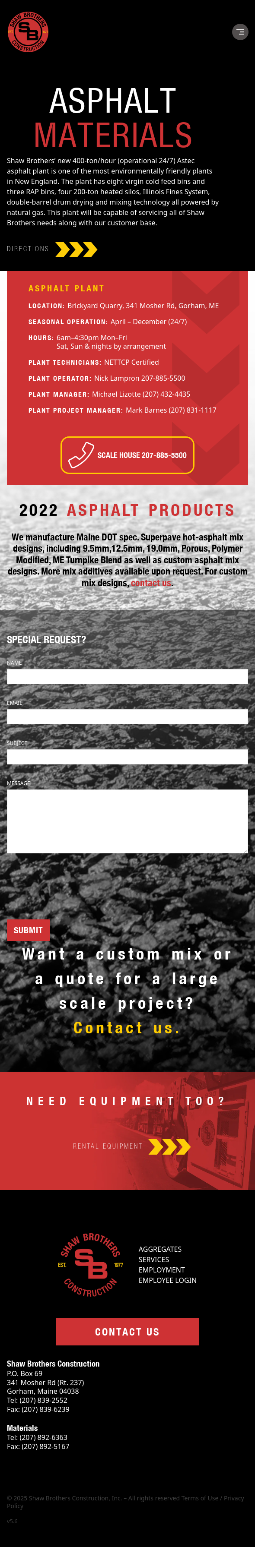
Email (14, 703)
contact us (151, 582)
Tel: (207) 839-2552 (37, 1400)
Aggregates (160, 1249)
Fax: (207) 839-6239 (38, 1409)
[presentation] (72, 887)
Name (14, 662)
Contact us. (127, 1027)
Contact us (127, 1332)
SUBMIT (28, 930)
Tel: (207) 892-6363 (37, 1437)
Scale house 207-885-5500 (127, 455)
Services (154, 1259)
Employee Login (168, 1280)
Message (18, 783)
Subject (17, 743)
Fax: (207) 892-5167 (38, 1446)
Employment (162, 1270)
